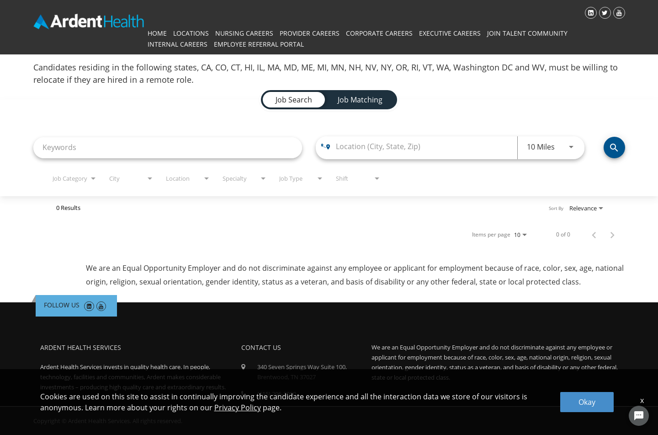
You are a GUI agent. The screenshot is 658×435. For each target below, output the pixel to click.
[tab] (294, 99)
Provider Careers (310, 33)
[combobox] (167, 147)
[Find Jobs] (614, 147)
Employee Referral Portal (259, 44)
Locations (191, 33)
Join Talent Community (527, 33)
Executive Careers (450, 33)
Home (157, 33)
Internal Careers (177, 44)
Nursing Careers (244, 33)
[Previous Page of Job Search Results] (594, 235)
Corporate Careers (379, 33)
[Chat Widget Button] (639, 416)
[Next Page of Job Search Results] (612, 235)
